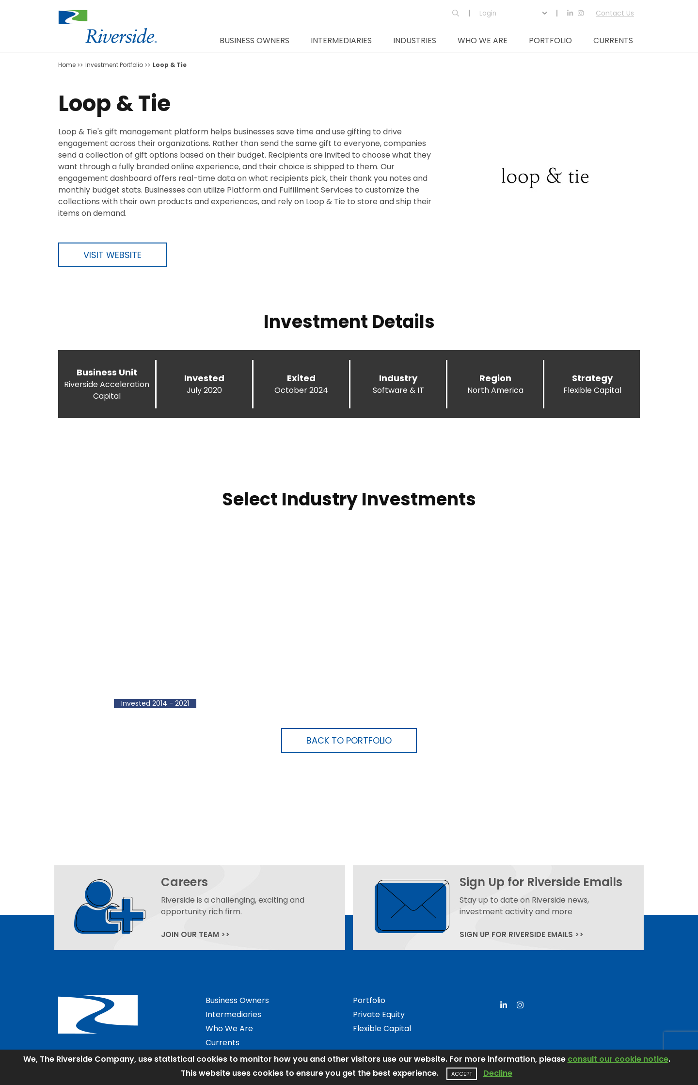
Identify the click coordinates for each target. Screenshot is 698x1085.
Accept (461, 1074)
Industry (398, 378)
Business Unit (107, 372)
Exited (301, 378)
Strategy (592, 378)
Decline (497, 1073)
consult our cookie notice (618, 1059)
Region (495, 378)
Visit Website (112, 255)
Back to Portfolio (349, 740)
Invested (204, 378)
